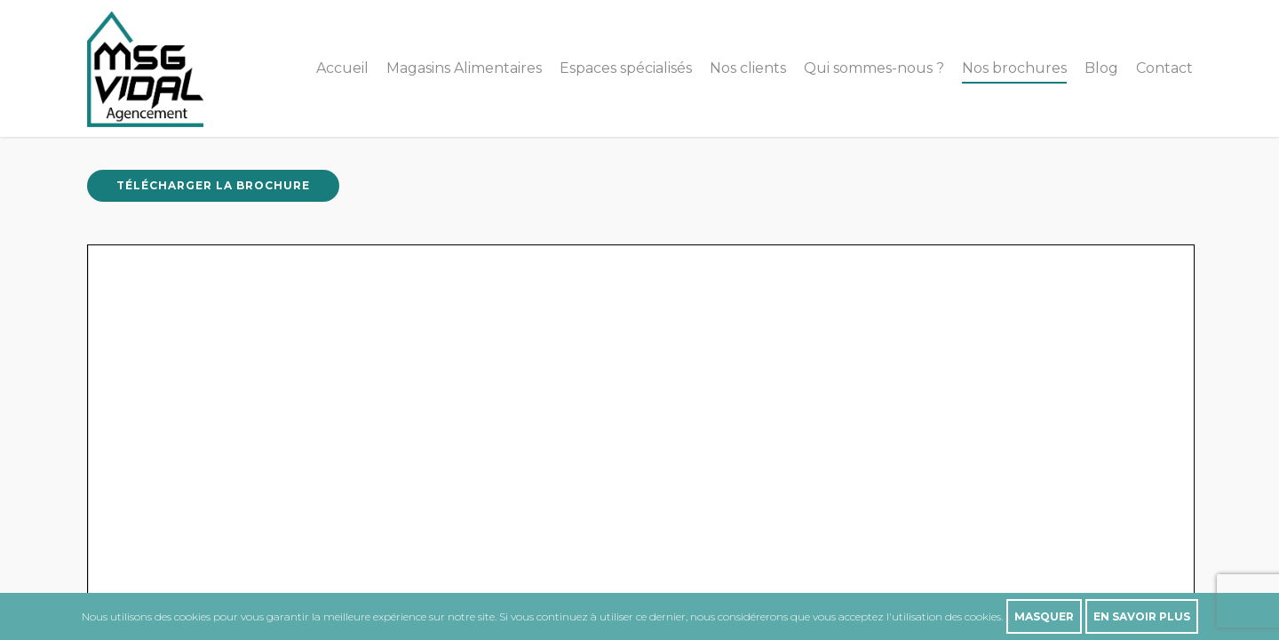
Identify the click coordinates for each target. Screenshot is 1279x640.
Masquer (1044, 616)
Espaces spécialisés (626, 68)
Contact (1164, 68)
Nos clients (748, 68)
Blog (1101, 68)
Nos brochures (1014, 68)
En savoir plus (1141, 616)
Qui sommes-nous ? (874, 68)
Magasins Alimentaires (464, 68)
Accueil (342, 68)
